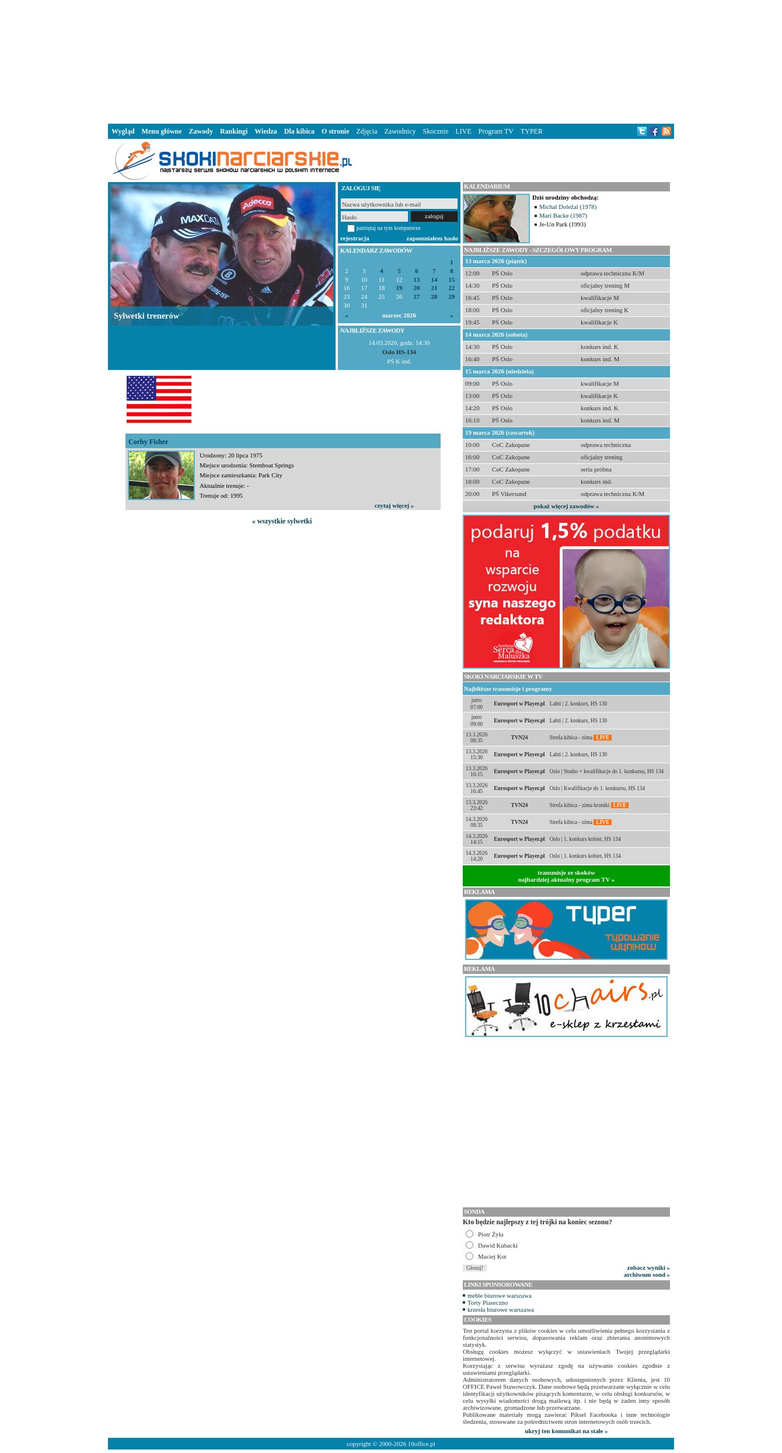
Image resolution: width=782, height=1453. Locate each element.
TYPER (532, 131)
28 (434, 297)
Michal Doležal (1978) (567, 206)
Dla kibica (299, 131)
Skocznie (435, 131)
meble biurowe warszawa (499, 1295)
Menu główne (162, 131)
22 (452, 288)
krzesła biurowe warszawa (500, 1309)
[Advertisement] (391, 60)
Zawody (201, 131)
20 (417, 288)
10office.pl (421, 1443)
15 (452, 280)
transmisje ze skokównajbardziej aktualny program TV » (566, 876)
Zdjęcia (367, 131)
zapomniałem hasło (432, 238)
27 (417, 297)
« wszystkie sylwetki (282, 521)
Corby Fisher (148, 442)
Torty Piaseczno (487, 1302)
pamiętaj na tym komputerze (389, 228)
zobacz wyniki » (648, 1267)
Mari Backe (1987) (563, 215)
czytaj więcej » (394, 505)
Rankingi (233, 131)
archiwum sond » (647, 1274)
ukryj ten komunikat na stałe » (566, 1430)
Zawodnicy (400, 131)
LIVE (463, 131)
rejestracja (354, 238)
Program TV (496, 131)
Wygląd (123, 131)
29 (452, 297)
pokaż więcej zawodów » (566, 505)
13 (417, 280)
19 (399, 288)
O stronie (335, 131)
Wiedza (265, 131)
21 (434, 288)
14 (434, 280)
